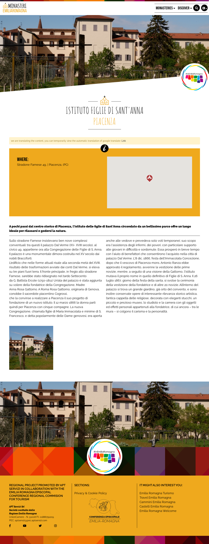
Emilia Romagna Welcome (158, 511)
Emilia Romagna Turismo (157, 493)
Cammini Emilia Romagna (157, 502)
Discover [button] (185, 8)
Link (123, 140)
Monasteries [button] (165, 8)
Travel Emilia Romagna (155, 497)
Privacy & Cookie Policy (90, 493)
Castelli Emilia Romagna (156, 506)
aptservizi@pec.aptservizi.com (31, 520)
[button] (196, 8)
